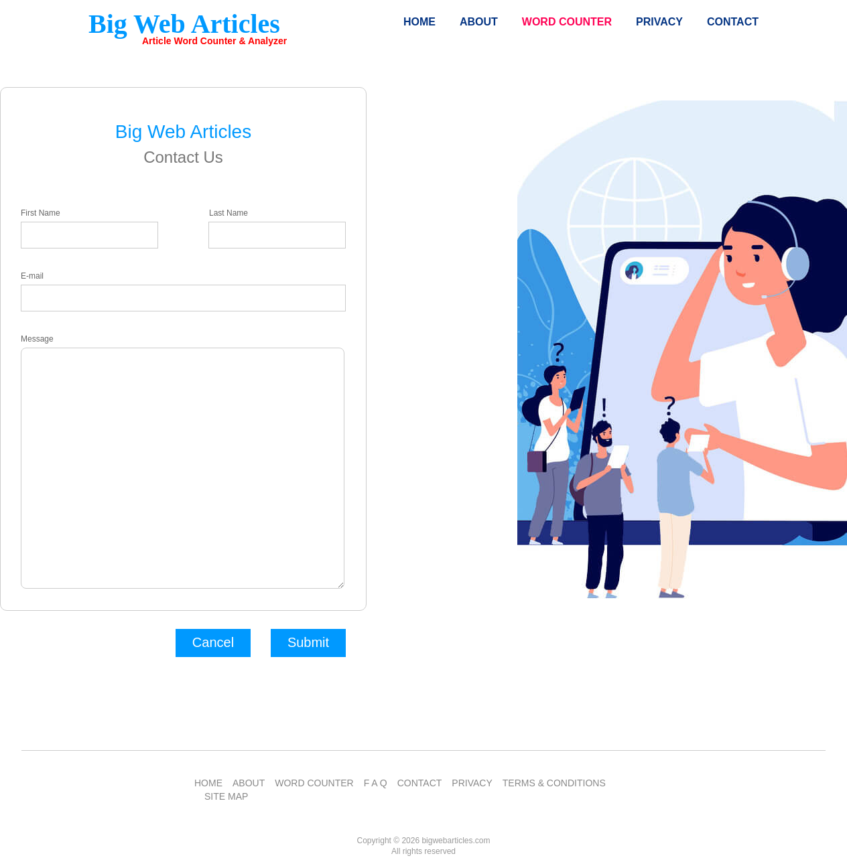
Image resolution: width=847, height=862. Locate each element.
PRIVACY (472, 783)
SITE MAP (226, 796)
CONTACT (419, 783)
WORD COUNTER (314, 783)
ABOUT (249, 783)
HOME (208, 783)
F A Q (375, 783)
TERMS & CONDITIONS (554, 783)
